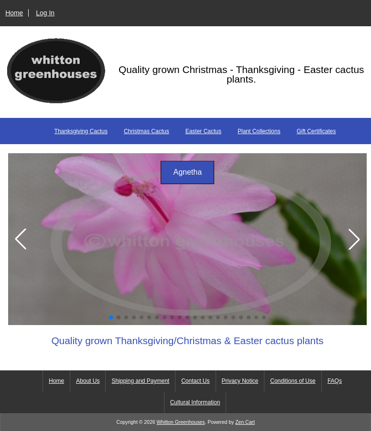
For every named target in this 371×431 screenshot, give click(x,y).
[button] (111, 317)
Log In (45, 13)
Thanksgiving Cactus (81, 131)
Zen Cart (245, 422)
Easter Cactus (203, 131)
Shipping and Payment (140, 381)
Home (14, 13)
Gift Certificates (316, 131)
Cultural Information (195, 402)
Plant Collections (259, 131)
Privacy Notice (240, 381)
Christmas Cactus (146, 131)
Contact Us (195, 381)
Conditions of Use (293, 381)
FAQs (334, 381)
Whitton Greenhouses (180, 422)
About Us (87, 381)
